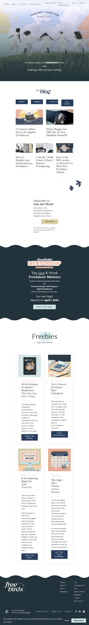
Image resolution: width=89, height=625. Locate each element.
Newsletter (51, 3)
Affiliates (78, 610)
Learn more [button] (7, 622)
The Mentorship (64, 4)
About (14, 4)
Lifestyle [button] (53, 103)
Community (35, 4)
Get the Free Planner (59, 560)
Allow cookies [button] (79, 620)
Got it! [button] (67, 620)
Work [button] (22, 103)
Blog (74, 3)
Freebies (24, 4)
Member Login (77, 605)
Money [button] (37, 103)
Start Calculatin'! (59, 437)
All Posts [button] (67, 104)
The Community (78, 592)
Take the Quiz (29, 565)
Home (6, 4)
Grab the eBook (29, 443)
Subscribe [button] (50, 224)
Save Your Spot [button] (45, 310)
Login (82, 3)
